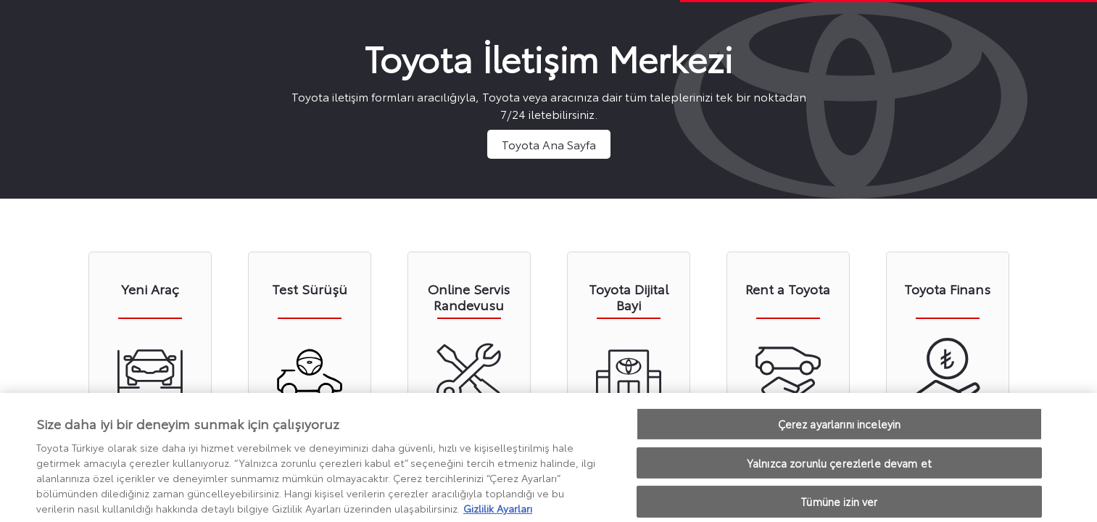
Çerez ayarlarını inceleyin (839, 428)
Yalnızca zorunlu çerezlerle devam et (839, 466)
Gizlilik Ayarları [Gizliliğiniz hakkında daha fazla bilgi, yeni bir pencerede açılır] (497, 512)
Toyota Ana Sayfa (549, 144)
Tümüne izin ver (838, 505)
